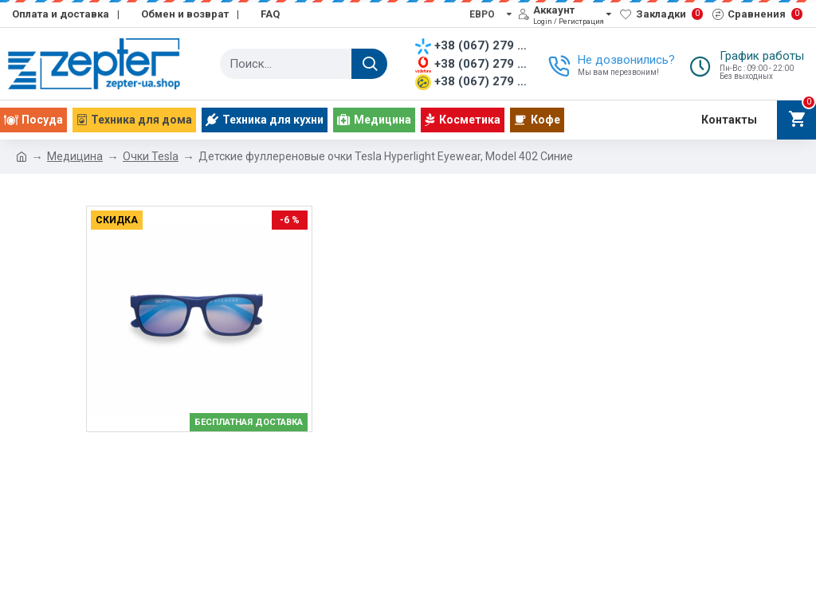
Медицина (75, 156)
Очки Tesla (150, 156)
